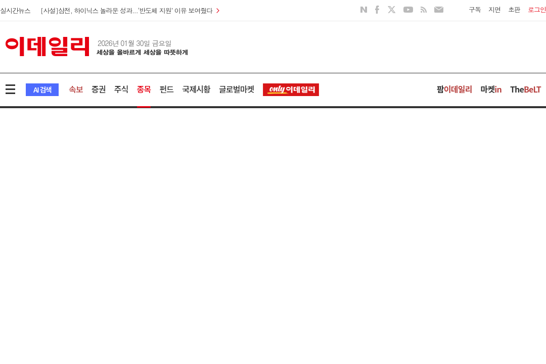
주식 (121, 89)
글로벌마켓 (236, 89)
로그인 (537, 9)
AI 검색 (42, 89)
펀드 (166, 89)
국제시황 (196, 89)
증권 (99, 89)
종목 (144, 89)
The (525, 89)
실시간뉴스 (15, 10)
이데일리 (96, 46)
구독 (475, 9)
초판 (514, 9)
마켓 (491, 89)
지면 (494, 9)
